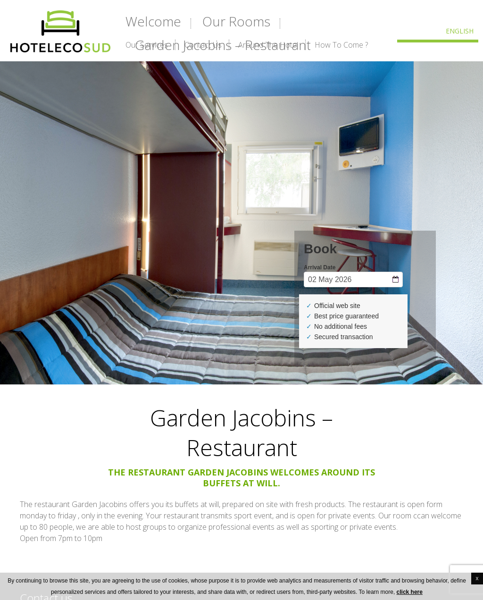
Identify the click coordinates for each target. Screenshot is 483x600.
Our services (146, 45)
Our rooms (236, 21)
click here (410, 592)
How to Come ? (341, 45)
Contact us (203, 45)
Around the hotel (268, 45)
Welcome (153, 21)
